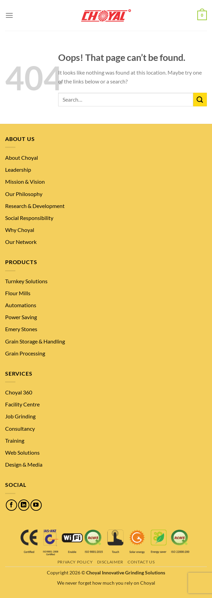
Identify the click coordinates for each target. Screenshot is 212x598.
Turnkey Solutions (26, 281)
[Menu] (9, 15)
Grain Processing (25, 353)
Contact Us (141, 561)
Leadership (18, 169)
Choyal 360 (18, 392)
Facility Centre (22, 404)
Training (14, 440)
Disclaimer (110, 561)
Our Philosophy (23, 194)
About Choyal (21, 157)
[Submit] (200, 99)
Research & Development (35, 206)
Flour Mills (17, 293)
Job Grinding (20, 416)
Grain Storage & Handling (35, 341)
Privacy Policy (75, 561)
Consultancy (20, 428)
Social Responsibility (29, 217)
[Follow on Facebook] (11, 505)
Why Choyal (19, 229)
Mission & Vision (25, 181)
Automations (20, 305)
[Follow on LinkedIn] (23, 505)
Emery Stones (21, 329)
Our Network (21, 241)
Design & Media (23, 464)
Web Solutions (22, 452)
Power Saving (21, 317)
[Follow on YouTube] (36, 505)
